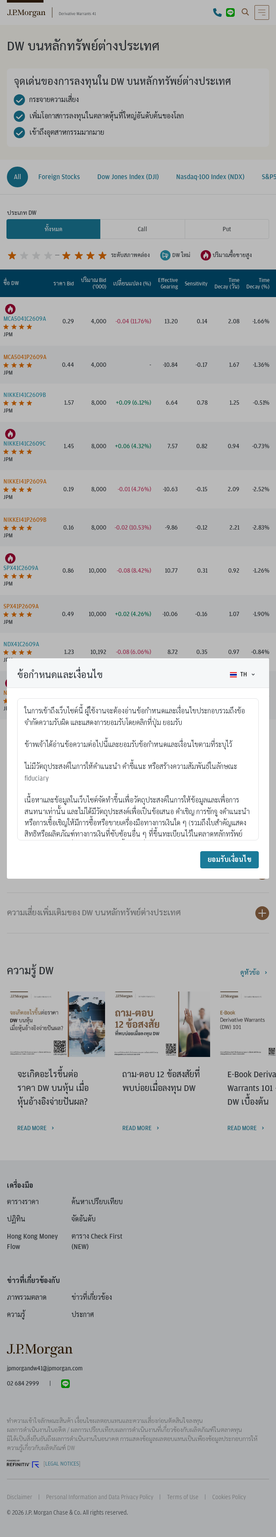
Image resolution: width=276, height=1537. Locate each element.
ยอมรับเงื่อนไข (229, 859)
